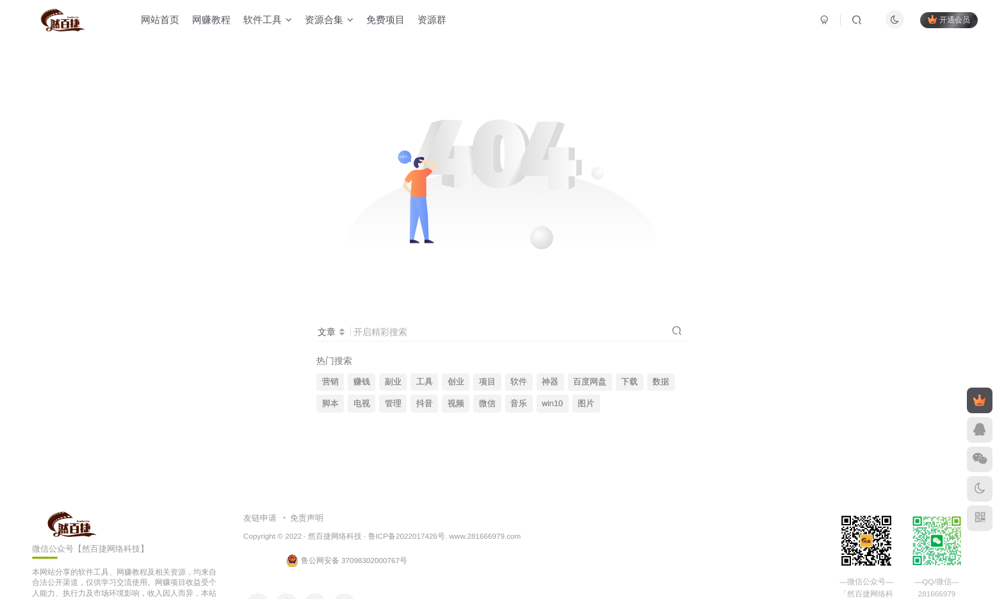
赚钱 (361, 381)
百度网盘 (589, 381)
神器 (550, 381)
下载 (629, 381)
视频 (456, 403)
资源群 (434, 21)
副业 (393, 381)
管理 (393, 403)
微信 (487, 403)
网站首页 (162, 21)
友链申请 (260, 518)
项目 (487, 381)
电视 (361, 403)
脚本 (330, 403)
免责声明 (306, 518)
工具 (424, 381)
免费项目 (388, 21)
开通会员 (946, 21)
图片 (586, 403)
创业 (456, 381)
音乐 (518, 403)
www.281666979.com (485, 536)
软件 (518, 381)
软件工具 (270, 21)
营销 (330, 381)
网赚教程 (214, 21)
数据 (660, 381)
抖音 (424, 403)
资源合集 (331, 21)
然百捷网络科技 (335, 536)
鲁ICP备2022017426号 (406, 536)
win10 (552, 403)
